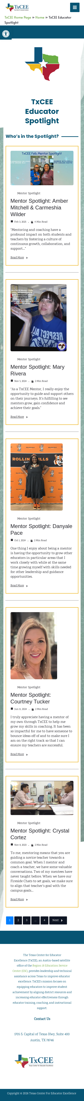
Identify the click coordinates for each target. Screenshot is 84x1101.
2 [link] (18, 920)
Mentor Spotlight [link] (28, 193)
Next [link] (58, 920)
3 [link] (26, 920)
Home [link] (39, 17)
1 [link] (9, 920)
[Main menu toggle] (75, 7)
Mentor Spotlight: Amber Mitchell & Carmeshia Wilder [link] (39, 207)
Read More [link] (20, 258)
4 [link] (44, 920)
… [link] (35, 920)
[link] (6, 34)
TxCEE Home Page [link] (17, 17)
